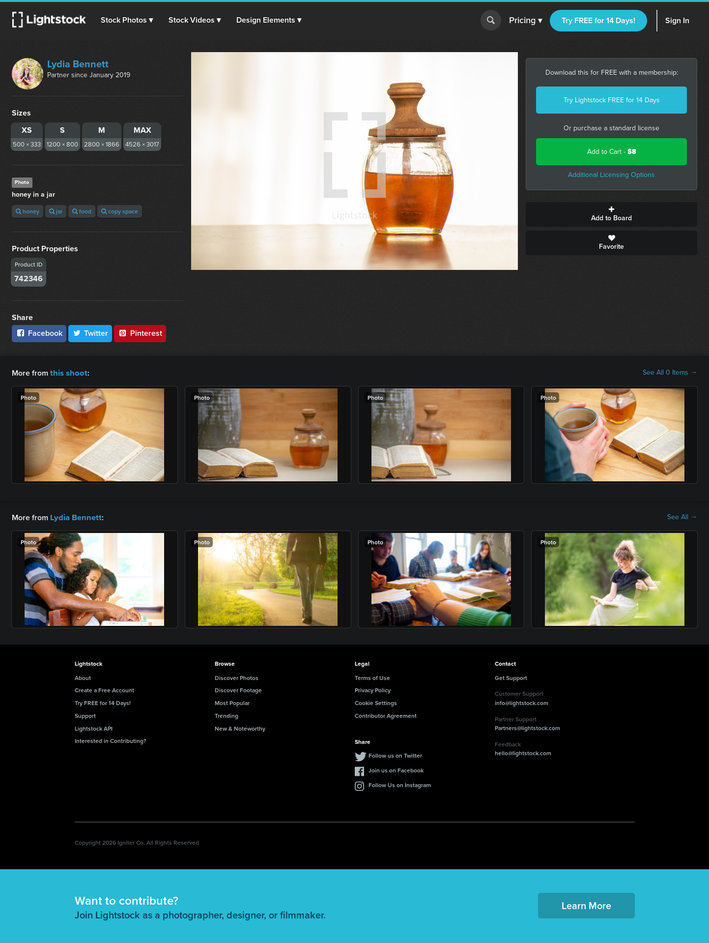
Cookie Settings (376, 702)
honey (27, 211)
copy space (119, 211)
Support (85, 714)
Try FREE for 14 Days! (598, 20)
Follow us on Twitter (395, 754)
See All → (682, 517)
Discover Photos (236, 677)
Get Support (511, 677)
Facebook (39, 333)
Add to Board (611, 214)
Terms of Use (372, 677)
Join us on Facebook (396, 769)
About (83, 677)
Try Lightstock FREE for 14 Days (612, 100)
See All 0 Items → (670, 373)
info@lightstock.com (521, 702)
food (81, 211)
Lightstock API (94, 727)
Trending (226, 714)
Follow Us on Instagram (400, 784)
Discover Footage (238, 689)
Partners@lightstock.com (527, 727)
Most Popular (232, 702)
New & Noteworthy (240, 727)
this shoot (67, 372)
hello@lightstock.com (523, 752)
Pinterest (140, 333)
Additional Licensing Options (611, 175)
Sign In (677, 20)
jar (55, 211)
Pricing (525, 20)
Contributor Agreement (386, 714)
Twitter (90, 333)
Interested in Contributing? (110, 740)
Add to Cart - (611, 152)
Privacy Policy (373, 689)
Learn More (586, 904)
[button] (127, 20)
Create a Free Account (104, 689)
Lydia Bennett (78, 64)
